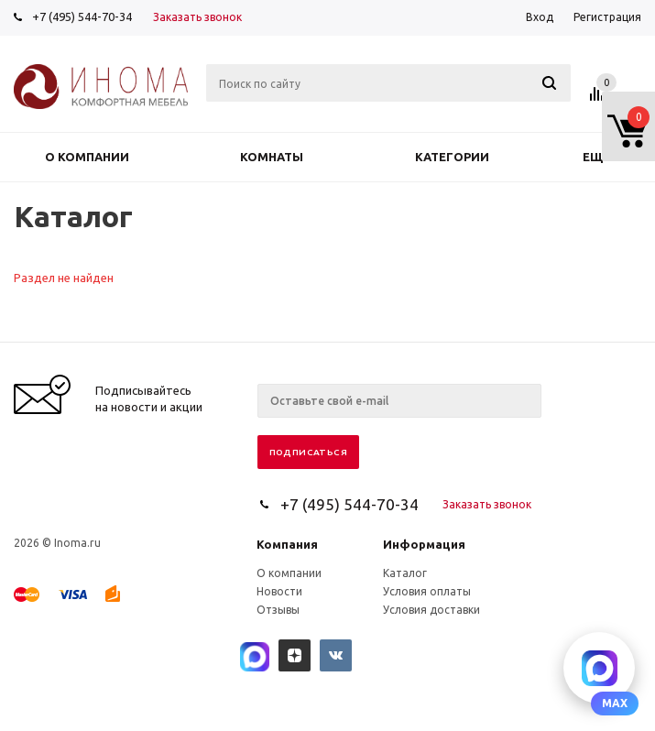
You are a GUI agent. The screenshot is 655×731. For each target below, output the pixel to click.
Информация (424, 544)
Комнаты (271, 156)
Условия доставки (431, 610)
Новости (279, 591)
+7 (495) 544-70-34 (82, 16)
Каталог (405, 573)
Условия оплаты (427, 591)
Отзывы (278, 610)
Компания (287, 544)
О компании (87, 156)
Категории (452, 156)
